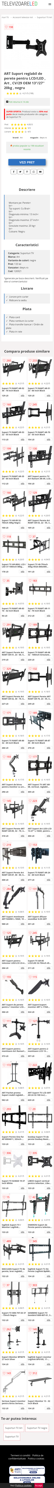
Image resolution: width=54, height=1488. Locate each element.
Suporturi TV (12, 1436)
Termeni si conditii (20, 1455)
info (22, 395)
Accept (38, 1485)
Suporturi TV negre (37, 1428)
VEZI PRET (27, 162)
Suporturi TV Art (44, 17)
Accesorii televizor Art (23, 17)
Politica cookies (36, 1458)
